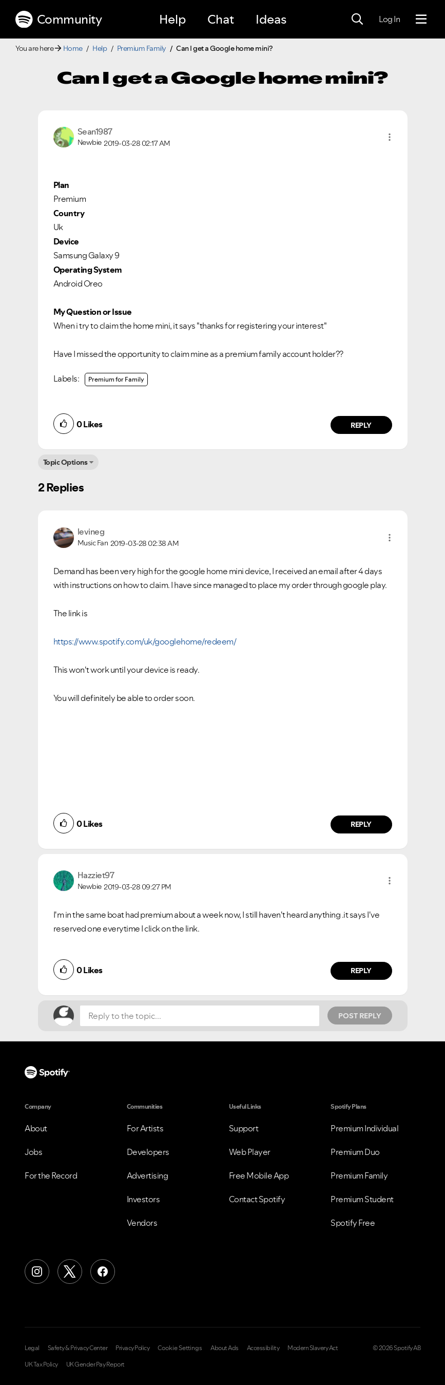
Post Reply (359, 1016)
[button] (389, 137)
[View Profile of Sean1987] (95, 131)
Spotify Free (353, 1222)
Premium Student (362, 1199)
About (36, 1128)
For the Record (51, 1175)
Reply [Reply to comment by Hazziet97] (361, 970)
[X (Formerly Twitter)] (69, 1271)
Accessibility (263, 1348)
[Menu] (421, 19)
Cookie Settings (180, 1348)
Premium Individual (364, 1128)
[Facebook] (102, 1271)
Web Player (249, 1152)
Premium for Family (116, 379)
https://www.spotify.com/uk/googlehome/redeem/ (145, 641)
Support (244, 1128)
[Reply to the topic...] (199, 1015)
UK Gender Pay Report (95, 1364)
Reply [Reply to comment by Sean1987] (361, 425)
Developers (148, 1152)
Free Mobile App (259, 1175)
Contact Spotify (257, 1199)
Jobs (33, 1152)
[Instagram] (37, 1271)
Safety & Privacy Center (78, 1348)
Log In (389, 19)
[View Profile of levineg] (91, 531)
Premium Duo (355, 1152)
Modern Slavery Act (312, 1348)
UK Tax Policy (41, 1364)
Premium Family (141, 48)
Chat (220, 19)
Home (73, 48)
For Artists (145, 1128)
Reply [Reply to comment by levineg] (361, 824)
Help (172, 19)
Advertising (147, 1175)
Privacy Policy (132, 1348)
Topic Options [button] (65, 462)
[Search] (357, 19)
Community (58, 19)
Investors (143, 1199)
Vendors (142, 1222)
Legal (32, 1348)
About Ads (224, 1348)
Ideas (271, 19)
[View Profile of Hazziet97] (96, 875)
